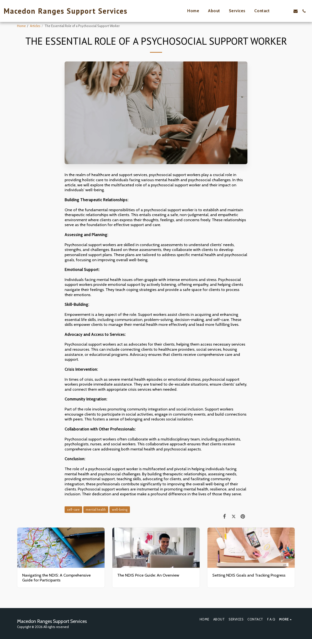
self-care (73, 509)
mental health (96, 509)
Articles (35, 26)
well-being (119, 509)
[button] (287, 11)
